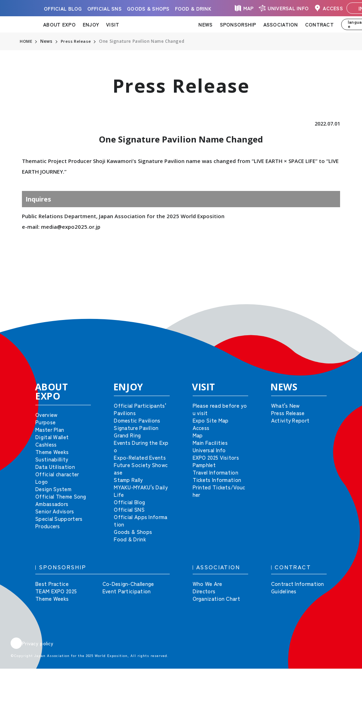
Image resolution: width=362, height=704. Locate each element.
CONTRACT (319, 24)
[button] (340, 309)
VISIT (112, 24)
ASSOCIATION (280, 24)
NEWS (205, 24)
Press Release (76, 41)
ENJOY (91, 24)
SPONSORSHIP (238, 24)
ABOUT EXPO (59, 24)
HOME (26, 41)
